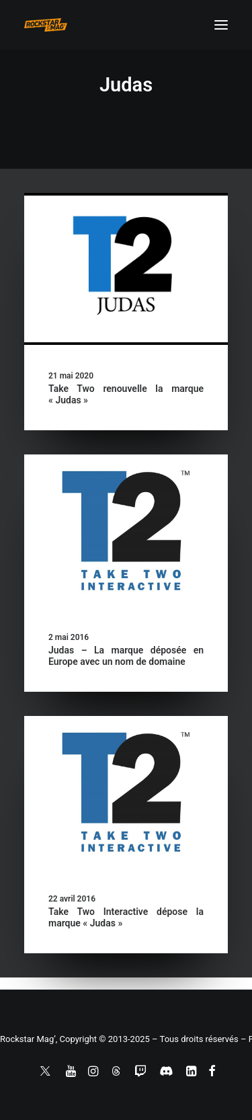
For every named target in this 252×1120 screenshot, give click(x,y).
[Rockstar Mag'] (45, 25)
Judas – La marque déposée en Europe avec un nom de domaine (126, 656)
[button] (221, 25)
